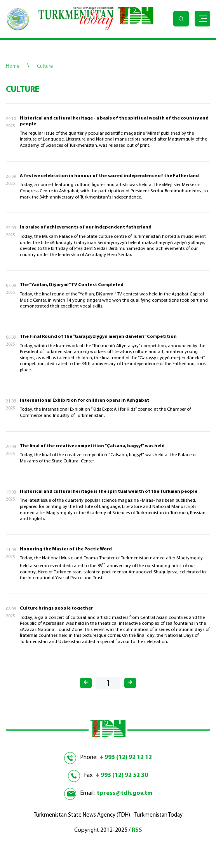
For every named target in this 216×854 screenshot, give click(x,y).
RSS (137, 830)
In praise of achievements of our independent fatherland (86, 227)
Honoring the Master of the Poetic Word (66, 549)
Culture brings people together (56, 608)
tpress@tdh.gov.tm (124, 793)
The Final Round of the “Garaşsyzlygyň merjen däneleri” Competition (98, 336)
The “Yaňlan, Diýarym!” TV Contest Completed (72, 285)
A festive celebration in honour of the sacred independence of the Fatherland (109, 176)
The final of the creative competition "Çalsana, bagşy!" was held (92, 446)
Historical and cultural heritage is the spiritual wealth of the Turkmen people (108, 491)
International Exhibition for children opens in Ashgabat (84, 400)
